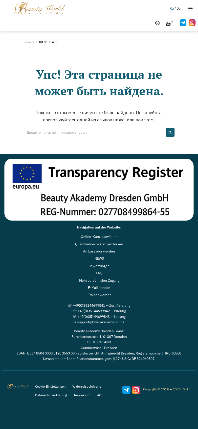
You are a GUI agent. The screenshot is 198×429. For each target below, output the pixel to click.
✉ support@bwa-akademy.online (99, 322)
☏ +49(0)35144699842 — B (94, 311)
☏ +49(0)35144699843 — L (94, 316)
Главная (29, 42)
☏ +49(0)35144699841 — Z (89, 305)
